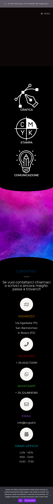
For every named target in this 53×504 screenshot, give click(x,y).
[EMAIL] (26, 404)
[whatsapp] (26, 374)
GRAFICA (26, 109)
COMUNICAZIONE (26, 175)
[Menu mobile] (45, 14)
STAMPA (26, 142)
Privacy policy (30, 500)
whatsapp (26, 386)
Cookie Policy (43, 497)
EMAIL (26, 416)
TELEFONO (26, 356)
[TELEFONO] (26, 344)
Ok (20, 500)
